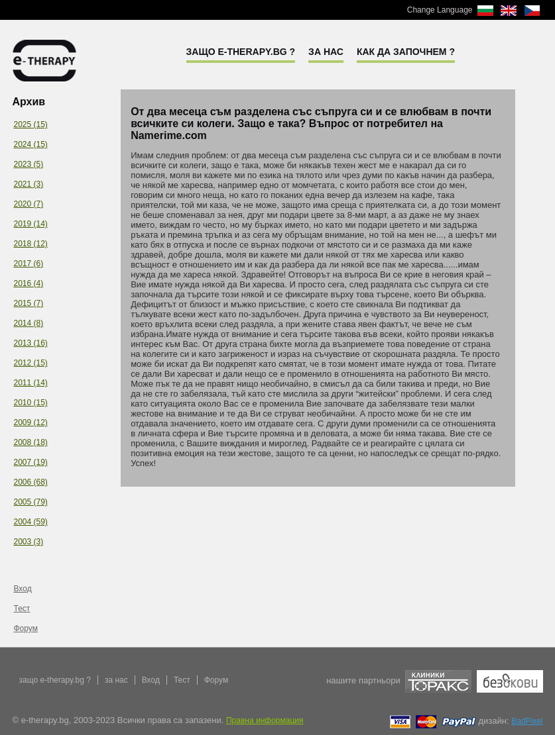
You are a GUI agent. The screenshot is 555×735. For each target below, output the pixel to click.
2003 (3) (29, 541)
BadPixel (526, 721)
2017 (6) (29, 263)
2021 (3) (29, 184)
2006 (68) (31, 482)
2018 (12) (31, 243)
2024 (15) (31, 144)
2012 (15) (31, 363)
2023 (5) (29, 164)
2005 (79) (31, 502)
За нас (325, 51)
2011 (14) (31, 382)
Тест (22, 608)
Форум (26, 628)
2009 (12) (31, 422)
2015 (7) (29, 303)
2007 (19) (31, 462)
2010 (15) (31, 402)
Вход (23, 588)
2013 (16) (31, 343)
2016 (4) (29, 283)
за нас (116, 680)
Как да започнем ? (406, 51)
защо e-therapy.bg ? (55, 680)
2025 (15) (31, 124)
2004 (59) (31, 521)
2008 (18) (31, 442)
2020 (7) (29, 204)
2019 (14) (31, 223)
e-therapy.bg (44, 60)
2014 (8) (29, 323)
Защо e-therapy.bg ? (241, 51)
